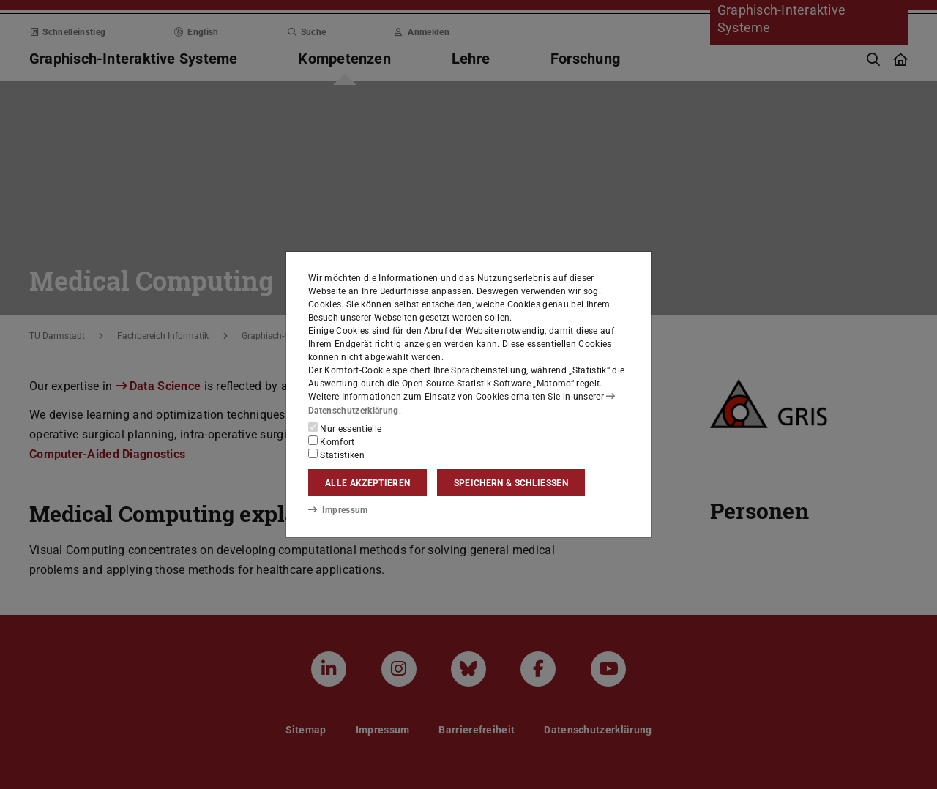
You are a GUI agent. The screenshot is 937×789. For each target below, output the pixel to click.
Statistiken (336, 454)
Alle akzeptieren (367, 483)
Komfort (331, 441)
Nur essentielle (344, 428)
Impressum (337, 510)
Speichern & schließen (511, 483)
